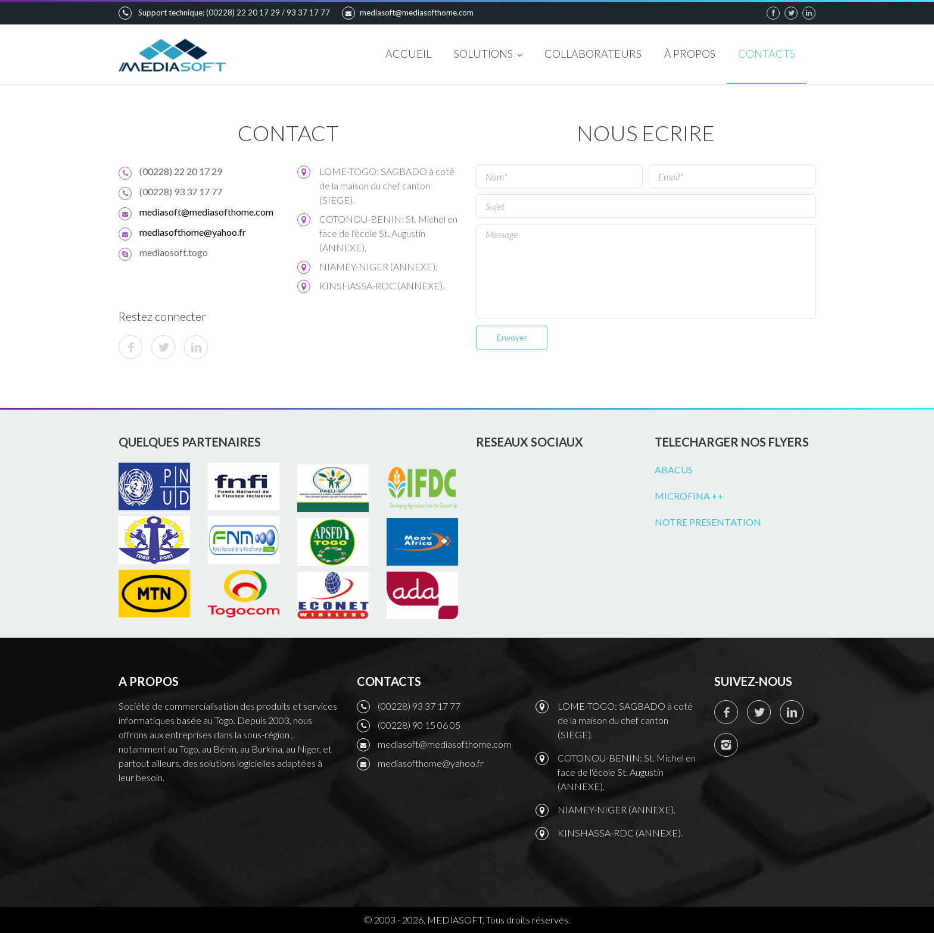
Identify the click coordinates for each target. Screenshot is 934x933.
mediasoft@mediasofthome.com (408, 13)
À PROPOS (689, 53)
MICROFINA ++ (689, 495)
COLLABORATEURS (593, 53)
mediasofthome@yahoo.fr (192, 232)
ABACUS (674, 469)
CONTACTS (766, 53)
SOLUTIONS (488, 55)
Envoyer (512, 337)
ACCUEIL (408, 53)
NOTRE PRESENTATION (708, 522)
